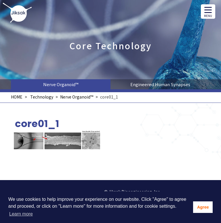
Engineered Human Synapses (160, 84)
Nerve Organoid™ (61, 84)
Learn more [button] (21, 213)
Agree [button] (203, 207)
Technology (41, 97)
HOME (16, 97)
